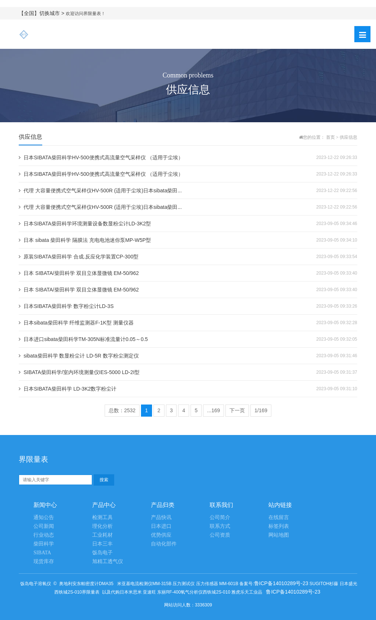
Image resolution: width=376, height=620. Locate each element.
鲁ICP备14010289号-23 (281, 583)
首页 (330, 137)
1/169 (260, 410)
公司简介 (220, 517)
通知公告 (43, 517)
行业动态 (43, 535)
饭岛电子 (102, 552)
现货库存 (43, 561)
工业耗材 (102, 535)
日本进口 (161, 526)
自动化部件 (164, 544)
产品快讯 (161, 517)
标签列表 (278, 526)
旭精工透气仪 (107, 561)
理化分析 (102, 526)
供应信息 (348, 137)
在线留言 (278, 517)
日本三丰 (102, 544)
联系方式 (220, 526)
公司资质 (220, 535)
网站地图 (278, 535)
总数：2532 (122, 410)
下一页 (237, 410)
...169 (213, 410)
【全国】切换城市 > (42, 13)
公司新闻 (43, 526)
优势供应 (161, 535)
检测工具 (102, 517)
